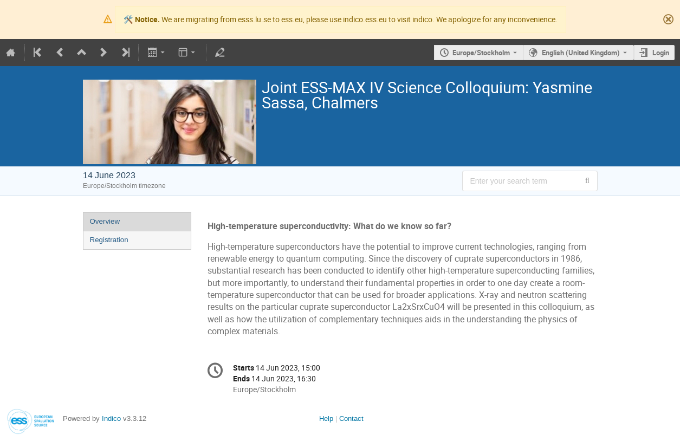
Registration (109, 240)
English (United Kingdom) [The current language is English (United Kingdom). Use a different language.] (581, 52)
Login (660, 52)
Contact (351, 418)
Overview (105, 221)
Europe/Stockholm (481, 52)
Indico (111, 418)
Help (326, 418)
